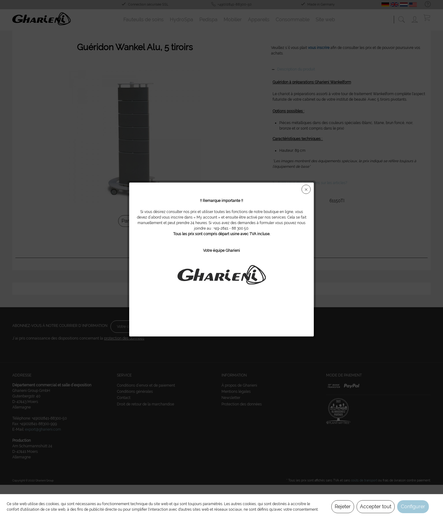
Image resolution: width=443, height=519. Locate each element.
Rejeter (343, 506)
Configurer (413, 506)
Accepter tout (375, 506)
